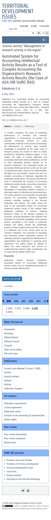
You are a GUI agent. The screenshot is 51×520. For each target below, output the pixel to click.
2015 (38, 301)
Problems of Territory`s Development (23, 464)
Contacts (8, 345)
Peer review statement (14, 438)
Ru (44, 33)
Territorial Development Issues (20, 467)
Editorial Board (11, 337)
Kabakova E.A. (11, 88)
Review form (10, 442)
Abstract (7, 126)
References (30, 126)
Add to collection (12, 279)
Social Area (11, 471)
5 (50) (9, 312)
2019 (8, 301)
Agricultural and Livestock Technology (23, 479)
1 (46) (9, 308)
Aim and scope (11, 353)
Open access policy (13, 349)
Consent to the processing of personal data (24, 415)
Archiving (8, 333)
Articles (7, 384)
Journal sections (11, 376)
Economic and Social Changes (19, 460)
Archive (7, 372)
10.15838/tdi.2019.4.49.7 (17, 120)
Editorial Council (11, 341)
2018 (16, 301)
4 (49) (35, 308)
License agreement (13, 407)
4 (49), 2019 (8, 94)
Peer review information (15, 434)
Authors (17, 126)
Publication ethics (12, 411)
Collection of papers (13, 388)
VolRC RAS (7, 20)
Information (9, 329)
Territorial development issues (17, 11)
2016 (31, 301)
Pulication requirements (15, 403)
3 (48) (26, 308)
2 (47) (18, 308)
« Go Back (8, 286)
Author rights (10, 419)
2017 (23, 301)
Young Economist (14, 475)
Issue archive (11, 294)
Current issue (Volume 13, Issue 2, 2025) (22, 368)
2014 (46, 301)
